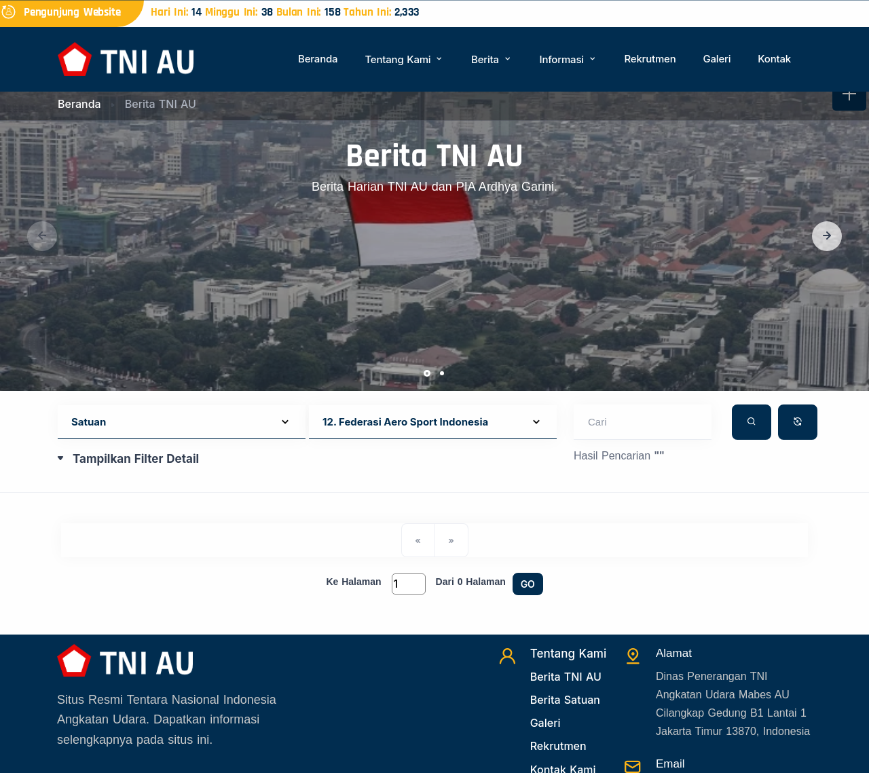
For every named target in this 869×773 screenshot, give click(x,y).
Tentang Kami (404, 59)
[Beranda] (125, 58)
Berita (491, 59)
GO (528, 584)
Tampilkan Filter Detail (136, 459)
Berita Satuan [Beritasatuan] (565, 699)
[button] (827, 236)
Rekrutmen (650, 58)
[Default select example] (182, 422)
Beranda (317, 58)
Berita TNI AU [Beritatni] (566, 676)
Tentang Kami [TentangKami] (568, 653)
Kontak (774, 58)
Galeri (717, 58)
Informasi (568, 59)
